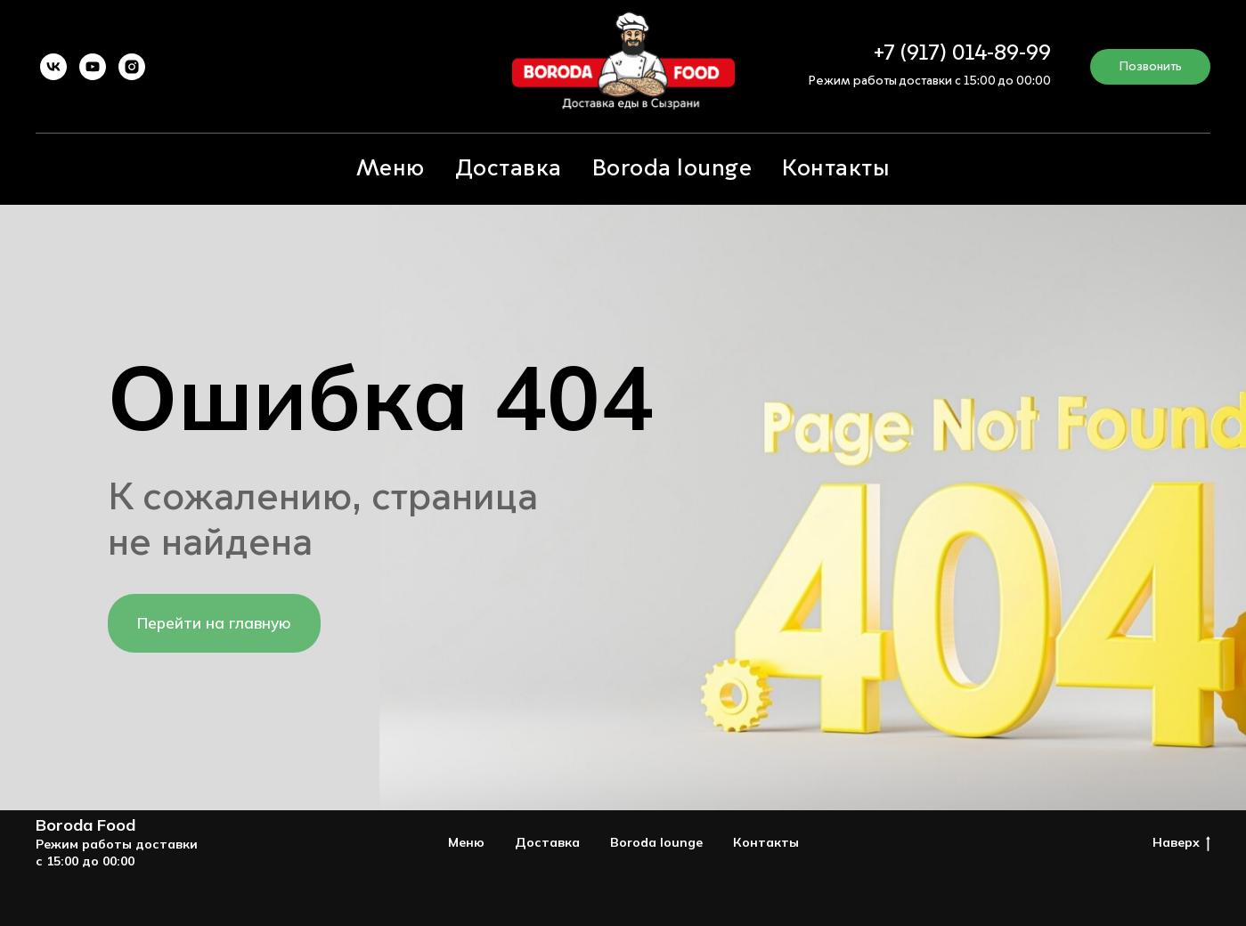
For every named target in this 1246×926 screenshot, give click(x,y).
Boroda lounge (672, 169)
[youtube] (92, 66)
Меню (390, 169)
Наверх (1181, 842)
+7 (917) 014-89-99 (962, 54)
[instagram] (131, 66)
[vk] (53, 66)
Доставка (508, 169)
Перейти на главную (214, 622)
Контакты (836, 169)
